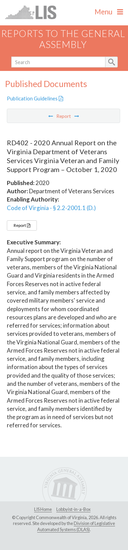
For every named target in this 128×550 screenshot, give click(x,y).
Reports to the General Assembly (63, 39)
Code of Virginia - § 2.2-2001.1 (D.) (51, 207)
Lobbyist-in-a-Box (73, 509)
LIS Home (43, 509)
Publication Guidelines (35, 98)
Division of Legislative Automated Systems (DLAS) (76, 526)
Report (22, 225)
